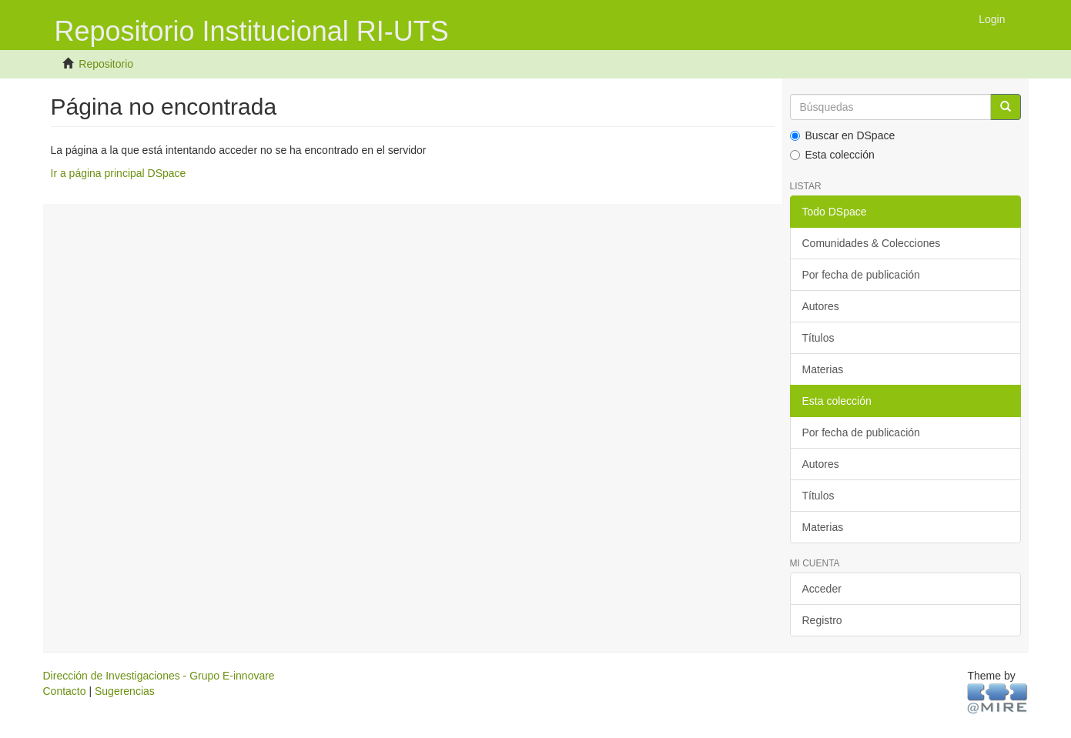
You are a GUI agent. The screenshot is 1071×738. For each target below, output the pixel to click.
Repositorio (106, 64)
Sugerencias (125, 691)
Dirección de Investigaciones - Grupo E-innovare (159, 676)
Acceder (822, 589)
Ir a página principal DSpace (118, 173)
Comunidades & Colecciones (871, 243)
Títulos (818, 338)
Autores (820, 306)
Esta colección (832, 155)
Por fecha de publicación (861, 275)
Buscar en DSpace (842, 135)
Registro (822, 620)
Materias (823, 369)
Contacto (64, 691)
